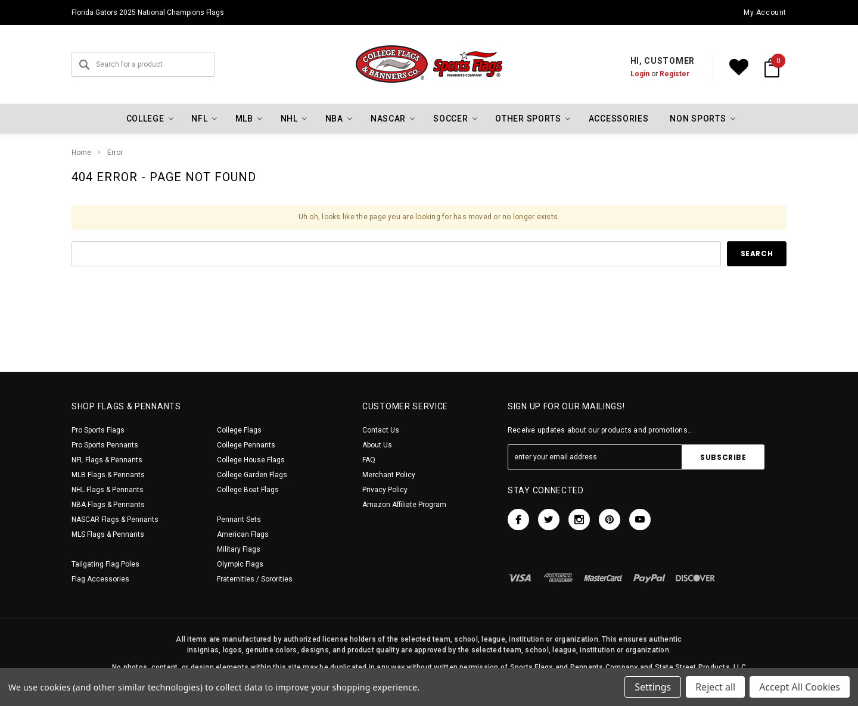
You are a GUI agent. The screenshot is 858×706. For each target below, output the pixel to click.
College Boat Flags (248, 490)
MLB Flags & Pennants (108, 475)
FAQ (368, 460)
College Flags (239, 430)
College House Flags (251, 460)
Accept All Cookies (799, 686)
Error (115, 152)
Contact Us (380, 430)
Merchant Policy (388, 475)
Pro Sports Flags (98, 430)
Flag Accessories (100, 579)
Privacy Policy (385, 490)
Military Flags (238, 549)
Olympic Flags (240, 564)
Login (639, 74)
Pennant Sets (239, 519)
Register (674, 74)
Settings (653, 686)
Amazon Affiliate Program (404, 504)
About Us (377, 445)
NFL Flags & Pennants (107, 460)
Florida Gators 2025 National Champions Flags (148, 12)
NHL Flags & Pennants (108, 490)
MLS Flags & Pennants (108, 534)
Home (81, 152)
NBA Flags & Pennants (108, 504)
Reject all (715, 686)
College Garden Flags (252, 475)
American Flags (243, 534)
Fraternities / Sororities (255, 579)
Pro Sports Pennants (105, 445)
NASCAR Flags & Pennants (115, 519)
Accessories (619, 118)
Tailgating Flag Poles (105, 564)
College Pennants (246, 445)
